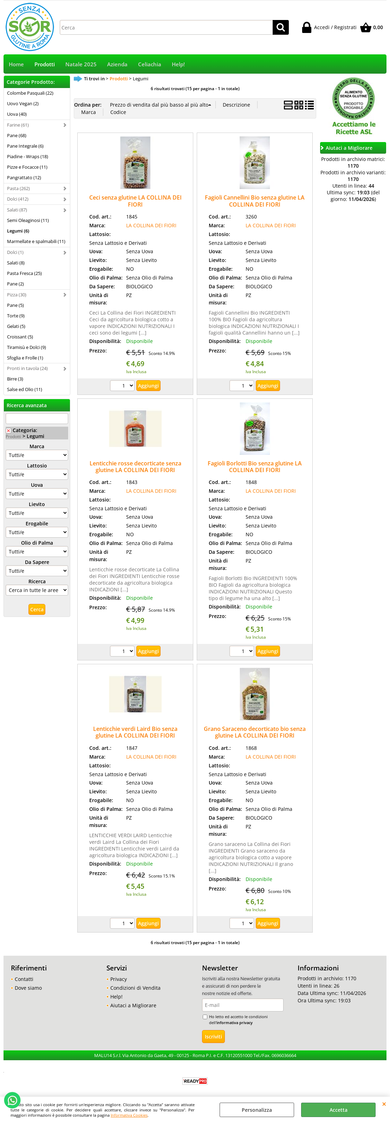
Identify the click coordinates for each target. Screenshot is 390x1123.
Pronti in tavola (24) (27, 368)
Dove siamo (28, 987)
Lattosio (37, 465)
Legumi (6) (18, 231)
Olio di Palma (37, 542)
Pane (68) (16, 135)
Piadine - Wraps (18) (27, 156)
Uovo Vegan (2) (23, 103)
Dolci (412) (17, 199)
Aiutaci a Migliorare (133, 1005)
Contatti (24, 979)
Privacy (118, 979)
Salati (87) (17, 210)
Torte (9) (16, 315)
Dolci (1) (15, 252)
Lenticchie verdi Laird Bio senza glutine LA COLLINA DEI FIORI (135, 732)
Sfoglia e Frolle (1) (25, 358)
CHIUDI (384, 1103)
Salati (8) (16, 263)
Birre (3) (15, 379)
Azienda (117, 64)
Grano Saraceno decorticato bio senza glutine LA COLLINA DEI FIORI (255, 732)
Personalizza (257, 1110)
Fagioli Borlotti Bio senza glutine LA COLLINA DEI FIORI (255, 466)
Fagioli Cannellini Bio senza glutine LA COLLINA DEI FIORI (255, 201)
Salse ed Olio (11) (24, 389)
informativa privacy (234, 1022)
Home (16, 64)
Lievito (37, 504)
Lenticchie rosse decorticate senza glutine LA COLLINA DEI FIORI (135, 466)
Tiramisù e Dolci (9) (26, 347)
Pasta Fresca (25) (24, 273)
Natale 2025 (81, 64)
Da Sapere (37, 562)
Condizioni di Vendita (135, 987)
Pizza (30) (16, 294)
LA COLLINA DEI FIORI (151, 225)
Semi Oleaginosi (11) (28, 220)
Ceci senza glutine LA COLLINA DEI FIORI (135, 201)
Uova (37, 485)
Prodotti (44, 64)
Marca (37, 446)
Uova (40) (17, 114)
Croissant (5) (20, 337)
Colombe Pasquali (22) (30, 93)
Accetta (338, 1110)
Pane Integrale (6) (25, 146)
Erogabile (37, 523)
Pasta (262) (18, 188)
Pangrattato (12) (24, 177)
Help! (178, 64)
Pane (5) (15, 305)
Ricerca (37, 581)
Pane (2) (15, 284)
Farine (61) (18, 125)
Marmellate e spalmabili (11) (36, 241)
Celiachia (149, 64)
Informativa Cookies (129, 1115)
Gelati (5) (16, 326)
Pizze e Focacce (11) (27, 167)
